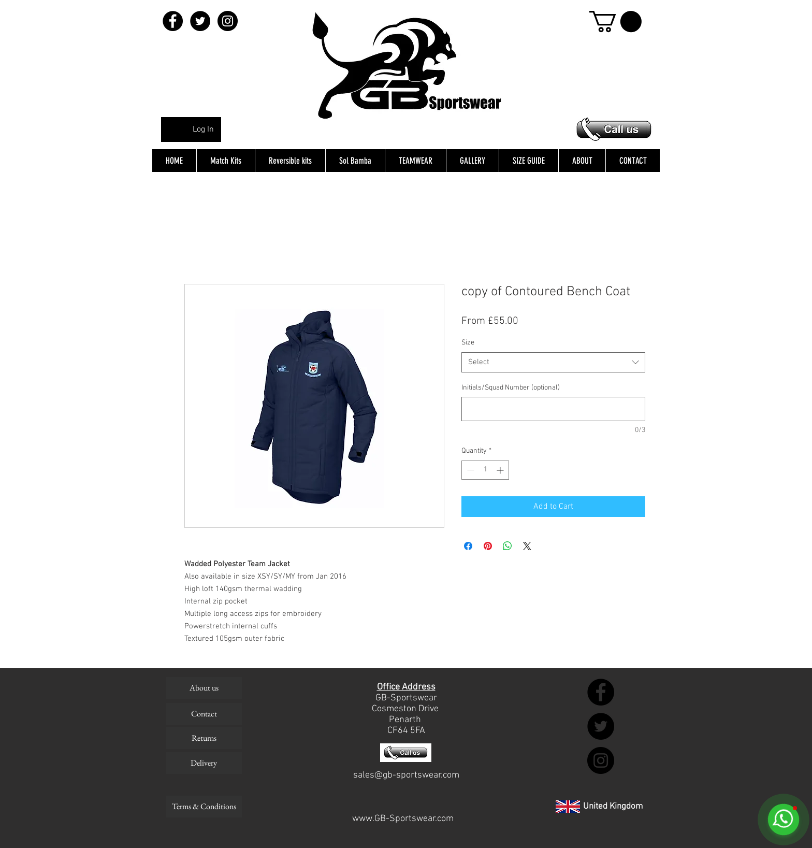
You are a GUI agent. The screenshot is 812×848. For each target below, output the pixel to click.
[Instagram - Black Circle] (228, 21)
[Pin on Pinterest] (488, 546)
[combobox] (553, 362)
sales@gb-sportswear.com (406, 775)
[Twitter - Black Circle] (200, 21)
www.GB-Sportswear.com (403, 818)
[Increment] (501, 470)
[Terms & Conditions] (204, 806)
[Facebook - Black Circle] (173, 21)
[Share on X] (527, 546)
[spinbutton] (485, 470)
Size (467, 342)
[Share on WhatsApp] (507, 546)
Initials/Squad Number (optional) (510, 387)
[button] (615, 21)
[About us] (204, 688)
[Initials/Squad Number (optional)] (553, 408)
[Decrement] (469, 470)
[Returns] (204, 738)
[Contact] (204, 714)
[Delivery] (204, 763)
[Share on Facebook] (468, 546)
